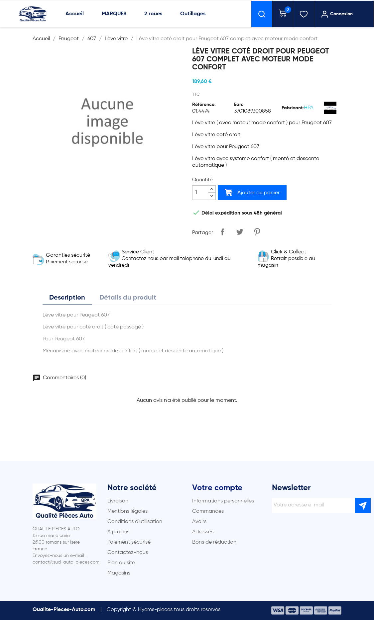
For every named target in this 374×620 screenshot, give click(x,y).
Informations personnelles (223, 501)
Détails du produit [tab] (127, 298)
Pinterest (257, 231)
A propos (118, 532)
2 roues (153, 14)
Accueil (74, 14)
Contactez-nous (127, 552)
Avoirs (199, 521)
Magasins (118, 573)
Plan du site (121, 563)
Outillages (192, 14)
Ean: (238, 104)
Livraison (117, 501)
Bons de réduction (214, 542)
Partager (222, 231)
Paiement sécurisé (129, 542)
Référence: (204, 104)
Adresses (202, 532)
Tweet (239, 231)
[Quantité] (200, 192)
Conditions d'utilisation (134, 521)
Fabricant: (293, 108)
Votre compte (217, 488)
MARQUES (114, 14)
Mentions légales (127, 511)
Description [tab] (67, 298)
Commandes (208, 511)
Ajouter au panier (252, 192)
